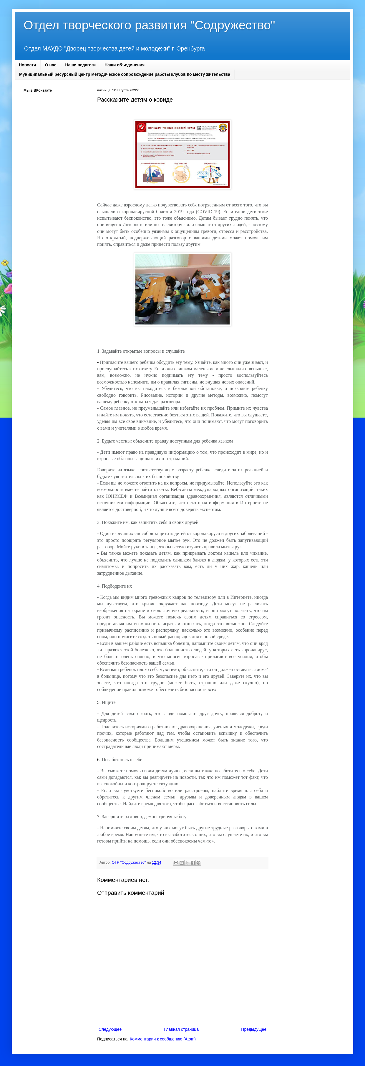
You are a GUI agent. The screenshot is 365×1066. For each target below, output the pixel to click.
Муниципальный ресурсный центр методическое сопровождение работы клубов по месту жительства (124, 74)
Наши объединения (124, 65)
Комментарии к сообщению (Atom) (163, 1039)
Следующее (110, 1029)
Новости (27, 65)
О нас (51, 65)
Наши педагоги (80, 65)
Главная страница (181, 1029)
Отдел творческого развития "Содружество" (149, 25)
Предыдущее (253, 1029)
